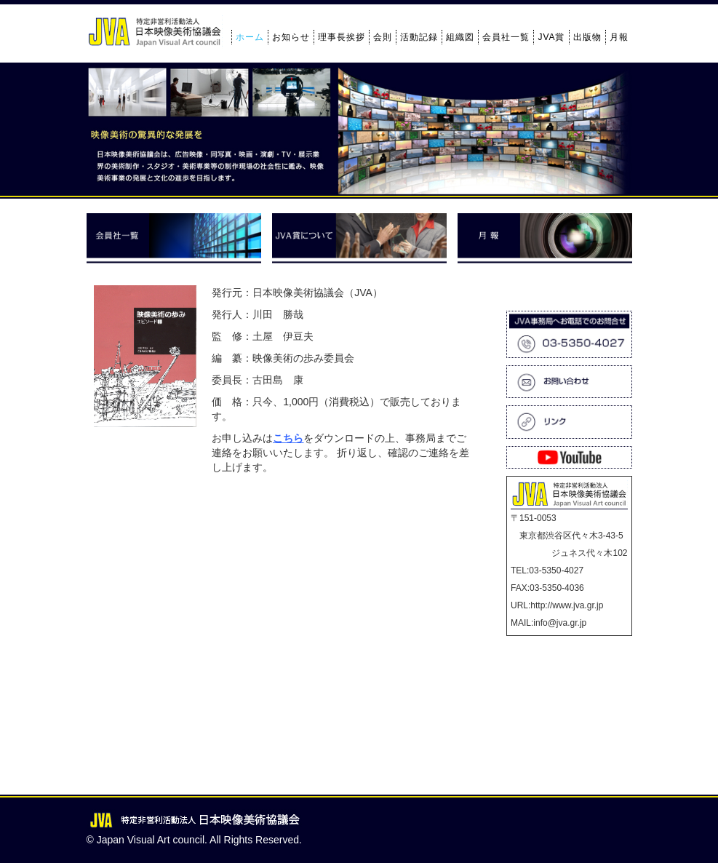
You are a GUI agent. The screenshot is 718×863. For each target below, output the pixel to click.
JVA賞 (551, 37)
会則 (382, 37)
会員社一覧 (506, 37)
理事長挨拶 (341, 37)
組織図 (460, 37)
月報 (619, 37)
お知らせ (291, 37)
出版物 (587, 37)
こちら (288, 438)
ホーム (250, 37)
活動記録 (419, 37)
